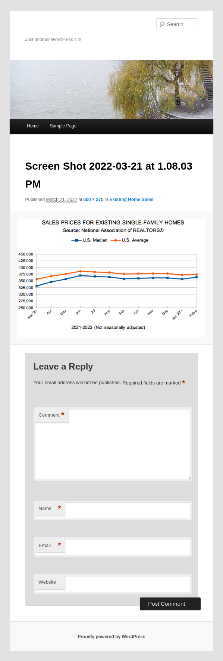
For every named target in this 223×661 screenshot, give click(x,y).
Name (50, 508)
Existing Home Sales (131, 199)
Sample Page (63, 126)
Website (47, 582)
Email (50, 545)
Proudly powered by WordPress (111, 636)
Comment (52, 415)
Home (33, 126)
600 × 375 (94, 199)
